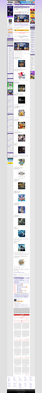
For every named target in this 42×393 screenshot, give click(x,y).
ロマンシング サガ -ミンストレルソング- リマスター (22, 286)
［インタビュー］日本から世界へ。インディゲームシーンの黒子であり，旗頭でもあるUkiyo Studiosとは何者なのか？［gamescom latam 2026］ (10, 139)
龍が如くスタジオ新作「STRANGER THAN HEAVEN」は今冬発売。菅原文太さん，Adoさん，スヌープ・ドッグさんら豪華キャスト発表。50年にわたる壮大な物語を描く (33, 30)
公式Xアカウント (10, 0)
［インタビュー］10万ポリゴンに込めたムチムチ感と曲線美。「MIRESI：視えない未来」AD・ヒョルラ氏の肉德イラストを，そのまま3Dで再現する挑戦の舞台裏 (10, 145)
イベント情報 (31, 384)
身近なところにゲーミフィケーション (11, 69)
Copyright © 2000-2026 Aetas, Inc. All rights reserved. (21, 392)
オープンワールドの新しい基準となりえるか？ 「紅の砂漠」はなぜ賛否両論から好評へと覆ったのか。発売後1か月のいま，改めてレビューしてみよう (10, 119)
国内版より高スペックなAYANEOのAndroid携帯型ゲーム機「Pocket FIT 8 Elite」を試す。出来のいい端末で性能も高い (25, 354)
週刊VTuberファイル (10, 51)
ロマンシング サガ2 (19, 291)
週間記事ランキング (9, 74)
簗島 (27, 297)
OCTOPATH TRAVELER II (20, 284)
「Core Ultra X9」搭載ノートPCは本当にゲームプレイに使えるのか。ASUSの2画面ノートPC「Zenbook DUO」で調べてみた (17, 347)
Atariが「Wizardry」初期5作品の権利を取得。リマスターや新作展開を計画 (33, 37)
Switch (15, 4)
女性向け (19, 4)
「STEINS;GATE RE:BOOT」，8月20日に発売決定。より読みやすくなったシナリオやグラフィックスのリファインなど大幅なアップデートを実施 (33, 40)
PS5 (15, 295)
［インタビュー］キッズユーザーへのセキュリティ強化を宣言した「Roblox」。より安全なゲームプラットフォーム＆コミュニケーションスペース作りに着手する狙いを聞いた (10, 151)
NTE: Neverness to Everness (33, 60)
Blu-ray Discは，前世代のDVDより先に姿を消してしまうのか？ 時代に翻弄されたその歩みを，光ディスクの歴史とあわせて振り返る (10, 113)
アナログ (28, 4)
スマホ (17, 4)
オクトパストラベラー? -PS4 (17, 302)
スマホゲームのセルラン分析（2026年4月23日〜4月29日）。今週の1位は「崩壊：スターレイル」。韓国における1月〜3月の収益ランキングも (17, 337)
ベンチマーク (25, 386)
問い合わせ (15, 0)
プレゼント (9, 75)
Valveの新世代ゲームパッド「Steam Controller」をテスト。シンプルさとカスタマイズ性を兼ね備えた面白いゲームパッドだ (25, 347)
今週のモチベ (10, 48)
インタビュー (9, 379)
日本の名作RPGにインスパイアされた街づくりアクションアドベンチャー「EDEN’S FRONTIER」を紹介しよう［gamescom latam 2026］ (33, 47)
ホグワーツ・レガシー (32, 63)
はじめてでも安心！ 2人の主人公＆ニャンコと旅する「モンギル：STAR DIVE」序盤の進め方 (10, 106)
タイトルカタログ (15, 380)
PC (9, 4)
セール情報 (24, 297)
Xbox (11, 4)
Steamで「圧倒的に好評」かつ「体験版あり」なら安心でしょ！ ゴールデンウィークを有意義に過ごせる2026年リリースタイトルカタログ (10, 100)
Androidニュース (20, 384)
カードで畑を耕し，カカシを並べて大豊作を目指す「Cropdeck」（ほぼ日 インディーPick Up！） (17, 329)
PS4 (21, 297)
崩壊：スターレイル (32, 57)
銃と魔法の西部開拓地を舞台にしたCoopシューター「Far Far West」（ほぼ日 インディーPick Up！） (25, 336)
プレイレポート (20, 378)
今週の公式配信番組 (10, 50)
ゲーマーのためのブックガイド (11, 59)
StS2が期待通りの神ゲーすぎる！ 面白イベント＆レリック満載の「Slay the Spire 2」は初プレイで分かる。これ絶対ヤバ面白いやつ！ (10, 132)
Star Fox (31, 69)
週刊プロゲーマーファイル (11, 49)
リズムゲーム (31, 386)
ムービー (9, 36)
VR (21, 4)
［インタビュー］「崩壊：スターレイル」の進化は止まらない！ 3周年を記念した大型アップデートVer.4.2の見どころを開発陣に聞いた (25, 373)
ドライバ (9, 77)
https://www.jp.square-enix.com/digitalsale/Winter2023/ (19, 272)
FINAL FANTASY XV (19, 289)
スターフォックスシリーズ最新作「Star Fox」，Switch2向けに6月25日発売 (33, 35)
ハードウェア (24, 4)
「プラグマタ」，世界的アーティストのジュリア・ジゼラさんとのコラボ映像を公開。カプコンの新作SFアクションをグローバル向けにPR (33, 42)
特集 (8, 35)
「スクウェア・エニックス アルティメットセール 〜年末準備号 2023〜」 (22, 30)
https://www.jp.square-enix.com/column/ (17, 276)
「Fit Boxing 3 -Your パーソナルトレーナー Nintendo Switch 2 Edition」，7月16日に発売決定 (33, 49)
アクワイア (9, 25)
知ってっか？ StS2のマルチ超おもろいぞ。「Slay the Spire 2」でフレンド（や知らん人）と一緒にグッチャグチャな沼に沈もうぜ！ (10, 126)
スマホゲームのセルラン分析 (11, 53)
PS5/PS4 (13, 4)
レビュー (9, 378)
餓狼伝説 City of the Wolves (33, 65)
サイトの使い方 (13, 0)
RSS (7, 0)
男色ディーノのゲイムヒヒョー (11, 52)
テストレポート (25, 384)
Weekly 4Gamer (10, 47)
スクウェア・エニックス (21, 294)
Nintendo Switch (9, 81)
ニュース (23, 297)
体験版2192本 (12, 3)
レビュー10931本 (9, 3)
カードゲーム (31, 385)
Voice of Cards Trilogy (19, 288)
